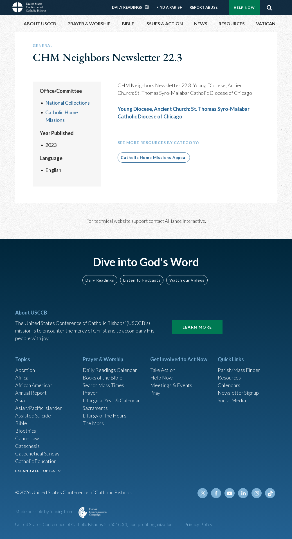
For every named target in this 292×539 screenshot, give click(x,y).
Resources (229, 377)
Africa (21, 377)
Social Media (232, 400)
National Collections (67, 103)
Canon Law (27, 438)
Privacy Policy (198, 524)
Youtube (229, 493)
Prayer (90, 393)
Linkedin (243, 493)
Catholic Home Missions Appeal (154, 157)
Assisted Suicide (33, 415)
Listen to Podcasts (141, 280)
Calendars (229, 385)
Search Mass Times (103, 385)
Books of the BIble (102, 377)
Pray (155, 393)
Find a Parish (169, 7)
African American (33, 385)
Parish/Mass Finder (239, 370)
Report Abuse (203, 7)
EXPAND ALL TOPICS (35, 471)
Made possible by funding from (44, 511)
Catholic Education (36, 461)
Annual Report (31, 393)
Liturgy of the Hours (104, 415)
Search (269, 7)
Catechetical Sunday (37, 453)
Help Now (244, 7)
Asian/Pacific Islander (38, 408)
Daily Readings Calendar (149, 7)
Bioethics (25, 431)
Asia (20, 400)
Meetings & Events (171, 385)
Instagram (256, 493)
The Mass (93, 423)
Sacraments (95, 408)
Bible (21, 423)
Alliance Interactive (185, 221)
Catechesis (27, 446)
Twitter (202, 493)
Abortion (25, 370)
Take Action (162, 370)
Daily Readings (127, 7)
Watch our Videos (187, 280)
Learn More (197, 327)
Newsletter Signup (238, 393)
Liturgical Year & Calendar (111, 400)
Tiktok (270, 493)
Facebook (216, 493)
